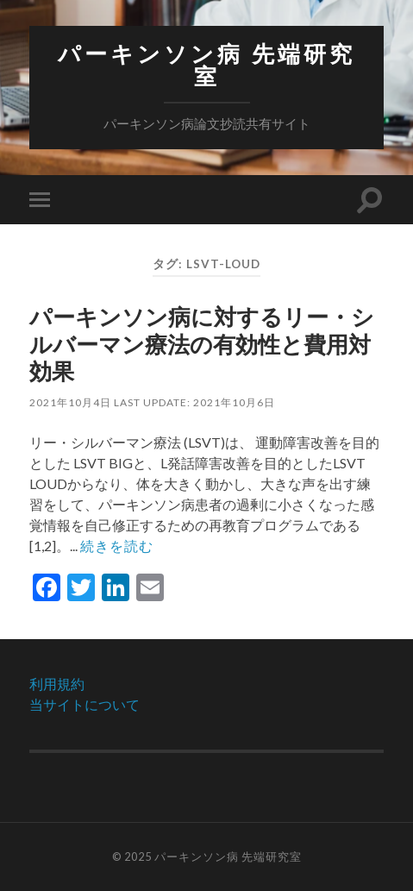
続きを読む (116, 545)
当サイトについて (84, 704)
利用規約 (56, 683)
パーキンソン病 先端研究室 (206, 65)
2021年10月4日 (70, 402)
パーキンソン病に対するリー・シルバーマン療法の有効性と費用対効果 (201, 344)
